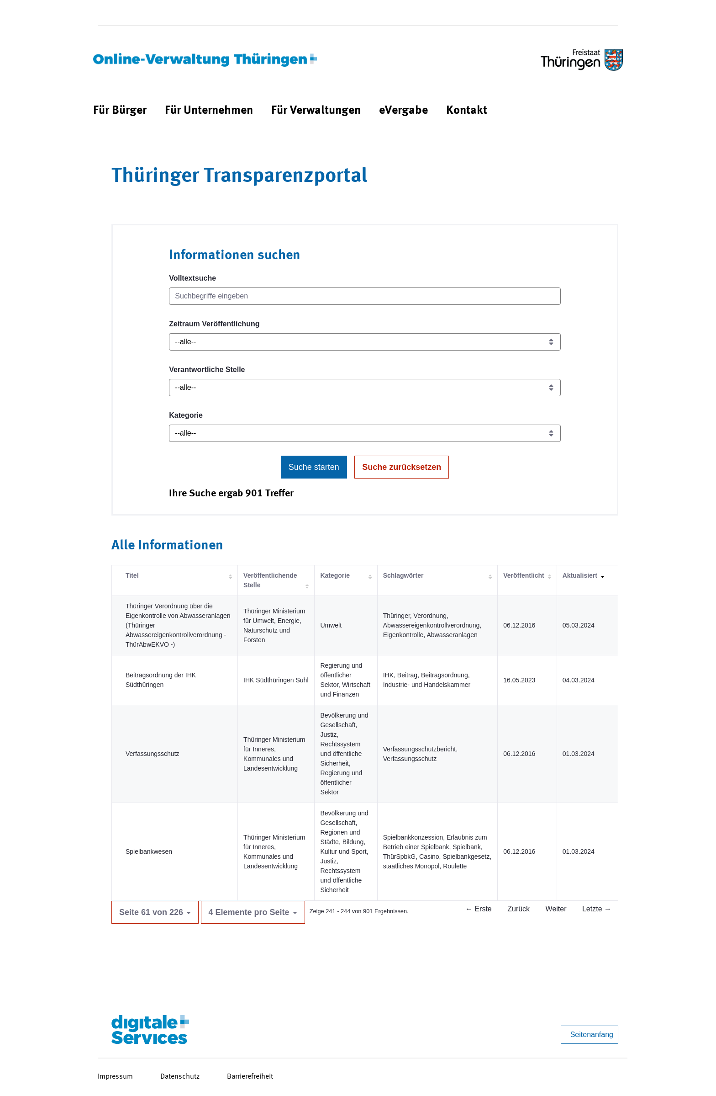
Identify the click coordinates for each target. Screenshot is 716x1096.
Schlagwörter (403, 575)
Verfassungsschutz (152, 753)
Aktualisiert (580, 575)
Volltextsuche (192, 278)
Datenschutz (180, 1076)
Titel (132, 575)
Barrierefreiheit (250, 1076)
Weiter (556, 909)
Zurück (518, 909)
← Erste (478, 909)
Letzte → (596, 909)
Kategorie (186, 415)
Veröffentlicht (523, 575)
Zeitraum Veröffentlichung (214, 324)
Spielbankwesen (149, 851)
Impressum (115, 1076)
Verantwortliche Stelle (207, 369)
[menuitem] (120, 111)
